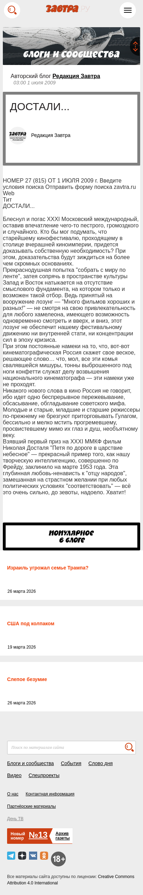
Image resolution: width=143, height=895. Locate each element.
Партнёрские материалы (31, 806)
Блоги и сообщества (30, 763)
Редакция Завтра (76, 76)
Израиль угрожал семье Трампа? (47, 568)
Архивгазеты (63, 836)
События (71, 763)
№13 (38, 835)
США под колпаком (31, 623)
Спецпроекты (44, 775)
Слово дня (100, 763)
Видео (14, 775)
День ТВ (15, 818)
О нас (12, 794)
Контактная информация (49, 794)
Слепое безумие (27, 679)
